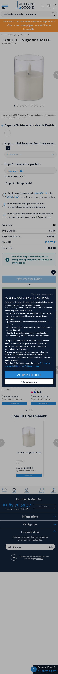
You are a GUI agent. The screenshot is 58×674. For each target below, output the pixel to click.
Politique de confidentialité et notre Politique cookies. (27, 364)
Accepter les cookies (29, 374)
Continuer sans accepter (42, 293)
